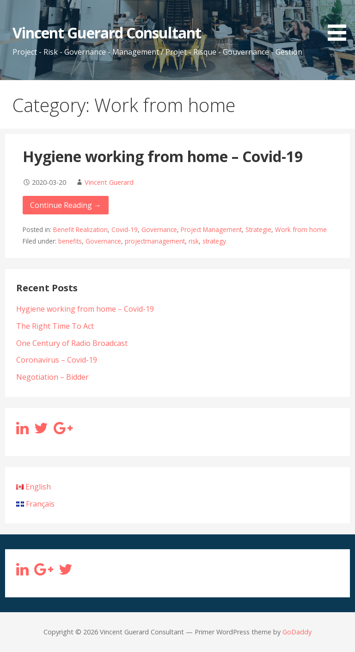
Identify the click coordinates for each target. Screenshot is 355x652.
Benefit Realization (80, 229)
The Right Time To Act (55, 326)
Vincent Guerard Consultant (106, 33)
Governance (159, 229)
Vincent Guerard (109, 182)
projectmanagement (155, 241)
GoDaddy (297, 631)
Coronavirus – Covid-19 (56, 360)
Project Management (211, 229)
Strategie (258, 229)
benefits (70, 241)
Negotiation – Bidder (52, 377)
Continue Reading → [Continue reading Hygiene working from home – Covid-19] (65, 205)
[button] (340, 22)
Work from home (301, 229)
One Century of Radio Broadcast (72, 343)
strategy (214, 241)
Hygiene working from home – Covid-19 (163, 156)
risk (194, 241)
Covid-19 (124, 229)
